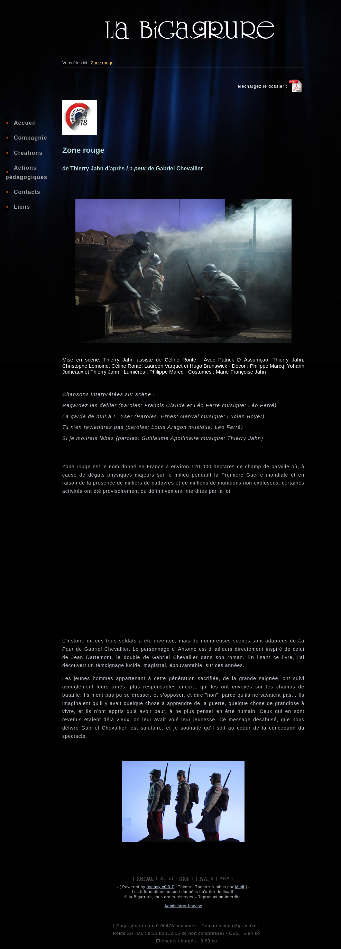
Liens (22, 207)
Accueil (25, 123)
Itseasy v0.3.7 (160, 887)
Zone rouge (102, 62)
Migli (240, 887)
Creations (28, 153)
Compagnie (30, 138)
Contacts (27, 192)
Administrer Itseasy (183, 906)
